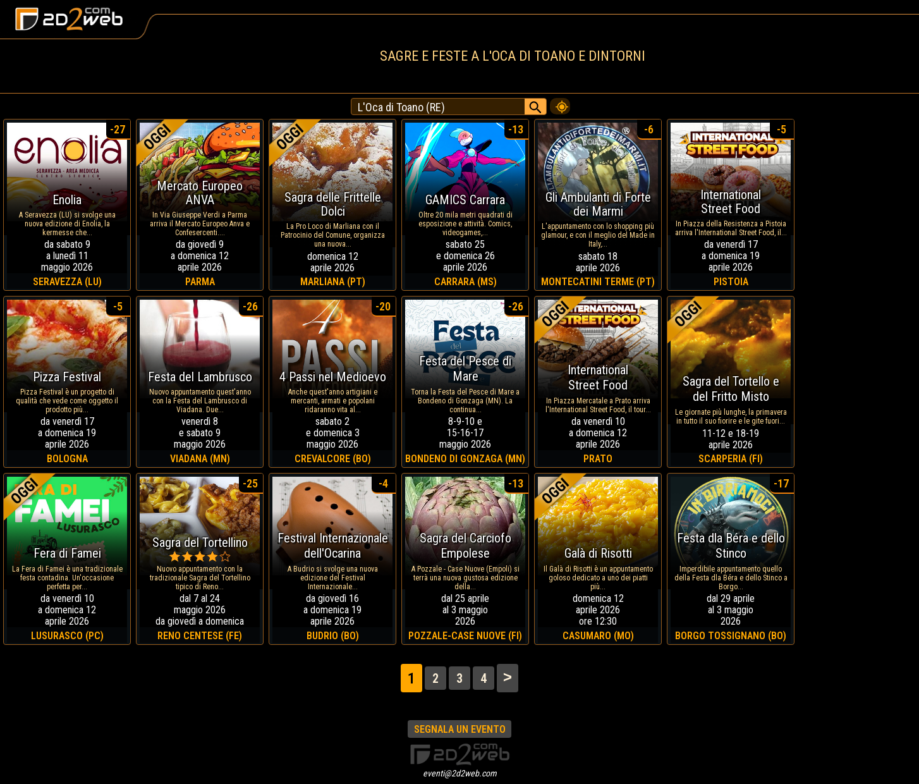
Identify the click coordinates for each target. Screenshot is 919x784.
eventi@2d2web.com (460, 773)
